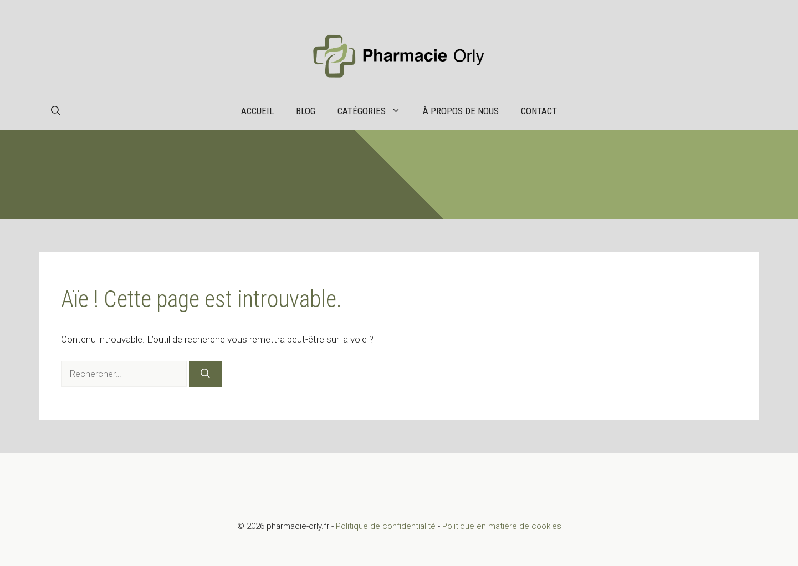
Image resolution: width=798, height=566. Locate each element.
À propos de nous (461, 110)
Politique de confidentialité (386, 526)
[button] (55, 110)
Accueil (257, 110)
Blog (305, 110)
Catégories (374, 110)
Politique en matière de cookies (501, 526)
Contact (539, 110)
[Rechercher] (205, 374)
